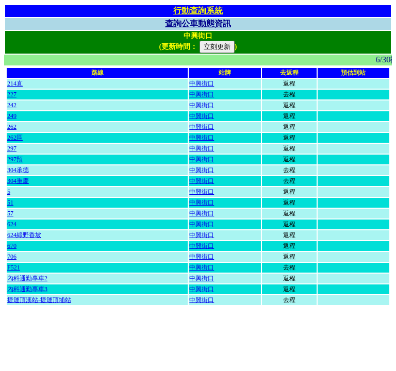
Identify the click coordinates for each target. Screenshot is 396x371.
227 (11, 94)
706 (11, 256)
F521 (13, 267)
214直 (15, 83)
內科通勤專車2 (27, 278)
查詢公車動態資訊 (198, 23)
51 (10, 202)
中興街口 (201, 83)
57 (10, 213)
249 (11, 116)
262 (11, 126)
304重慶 (18, 180)
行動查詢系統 (198, 10)
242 (11, 105)
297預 (15, 159)
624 (11, 224)
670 (11, 245)
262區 (15, 137)
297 (11, 148)
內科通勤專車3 (27, 289)
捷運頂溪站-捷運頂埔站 (39, 299)
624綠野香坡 (24, 235)
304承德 (18, 170)
